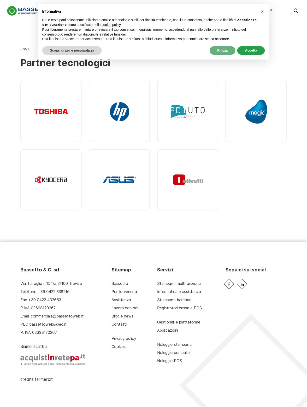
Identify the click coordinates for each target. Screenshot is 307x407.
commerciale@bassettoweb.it (57, 316)
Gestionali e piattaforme (178, 322)
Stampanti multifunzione (179, 283)
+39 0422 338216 (54, 291)
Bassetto (120, 283)
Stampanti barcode (174, 299)
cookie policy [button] (111, 25)
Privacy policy (124, 338)
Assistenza (121, 299)
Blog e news (122, 316)
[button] (262, 11)
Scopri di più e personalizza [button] (72, 50)
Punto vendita (124, 291)
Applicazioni (167, 330)
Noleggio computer (174, 352)
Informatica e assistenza (179, 291)
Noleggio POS (169, 360)
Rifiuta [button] (222, 50)
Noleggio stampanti (174, 344)
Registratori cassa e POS (179, 308)
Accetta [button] (251, 50)
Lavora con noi (125, 308)
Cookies (119, 346)
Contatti (119, 324)
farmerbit (44, 379)
